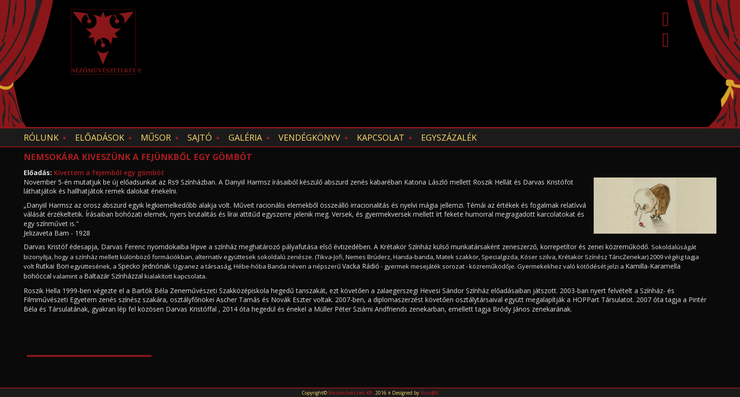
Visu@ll (429, 392)
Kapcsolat (380, 137)
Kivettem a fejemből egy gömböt (109, 172)
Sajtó (199, 137)
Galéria (245, 137)
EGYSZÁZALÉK (449, 137)
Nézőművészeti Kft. (351, 392)
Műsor (156, 137)
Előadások (99, 137)
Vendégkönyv (309, 137)
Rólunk (41, 137)
